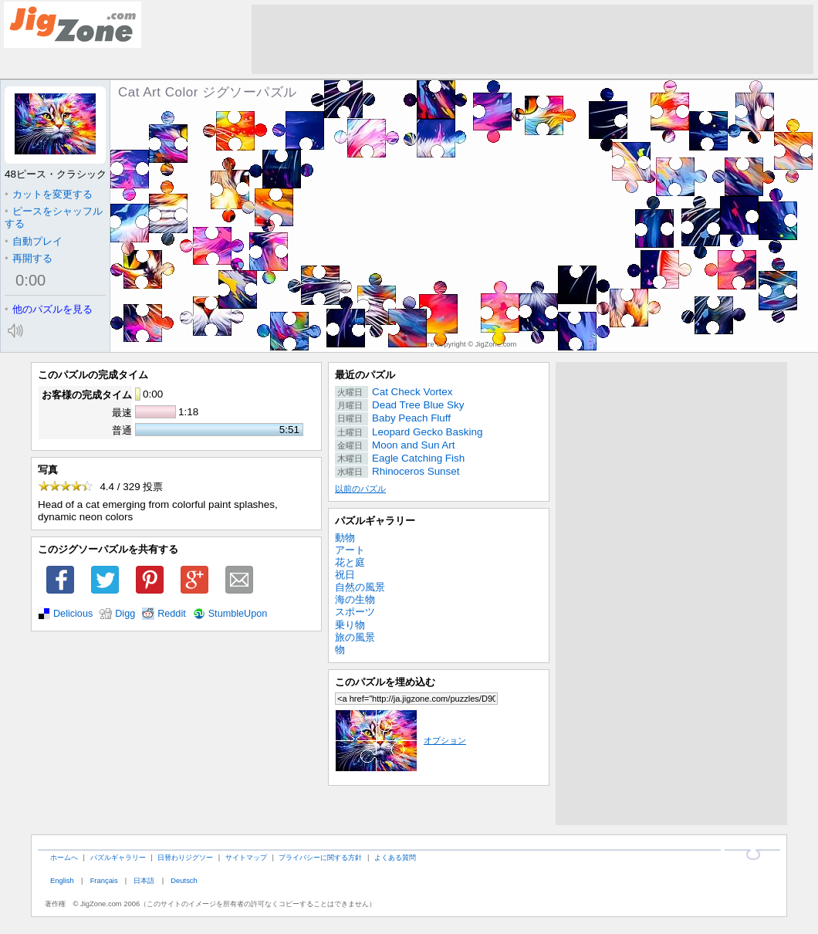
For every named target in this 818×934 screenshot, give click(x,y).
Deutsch (184, 880)
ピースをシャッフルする (54, 217)
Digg (125, 613)
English (62, 880)
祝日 (345, 574)
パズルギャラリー (375, 520)
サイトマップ (246, 857)
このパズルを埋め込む (385, 682)
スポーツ (355, 612)
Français (104, 880)
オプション (400, 740)
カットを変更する (49, 194)
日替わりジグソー (185, 857)
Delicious (73, 613)
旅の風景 (355, 637)
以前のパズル (360, 488)
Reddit (171, 613)
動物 (345, 537)
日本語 (144, 880)
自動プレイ (34, 241)
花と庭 (350, 562)
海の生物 (355, 599)
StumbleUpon (238, 613)
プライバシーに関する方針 (320, 857)
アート (350, 550)
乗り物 (350, 625)
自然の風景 (360, 587)
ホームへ (64, 857)
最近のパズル (365, 375)
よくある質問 (395, 857)
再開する (28, 258)
